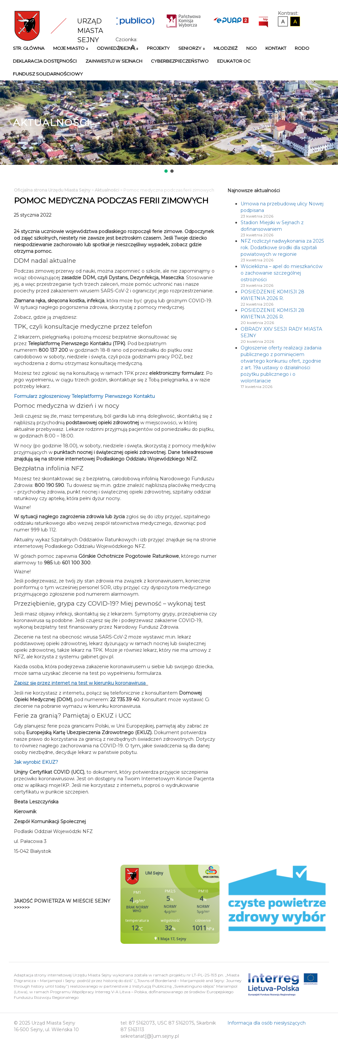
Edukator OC (234, 61)
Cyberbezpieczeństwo (180, 61)
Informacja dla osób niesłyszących (266, 1023)
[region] (169, 127)
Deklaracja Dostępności (45, 61)
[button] (166, 171)
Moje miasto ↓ (70, 48)
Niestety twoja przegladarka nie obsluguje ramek (186, 904)
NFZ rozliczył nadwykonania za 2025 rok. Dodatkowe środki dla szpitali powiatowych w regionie (282, 247)
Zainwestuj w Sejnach (113, 61)
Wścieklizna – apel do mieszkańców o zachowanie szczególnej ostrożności (281, 273)
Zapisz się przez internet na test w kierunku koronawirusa (80, 683)
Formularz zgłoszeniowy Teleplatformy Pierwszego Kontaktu (88, 396)
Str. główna (29, 48)
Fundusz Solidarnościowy (48, 73)
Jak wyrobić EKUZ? (36, 762)
